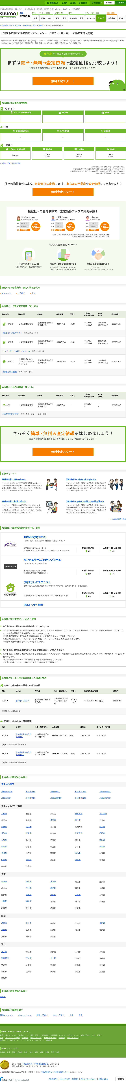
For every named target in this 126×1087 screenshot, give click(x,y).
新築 (43, 18)
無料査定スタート (63, 81)
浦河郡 (78, 860)
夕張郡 (4, 853)
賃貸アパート (23, 1035)
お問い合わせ (103, 1079)
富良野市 (5, 958)
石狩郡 (4, 840)
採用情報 (121, 1079)
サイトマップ (65, 1079)
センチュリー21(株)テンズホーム (16, 351)
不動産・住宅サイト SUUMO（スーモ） (15, 1031)
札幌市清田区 (105, 798)
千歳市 (4, 827)
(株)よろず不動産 (10, 372)
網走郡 (53, 888)
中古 (50, 18)
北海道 (40, 25)
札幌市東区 (55, 791)
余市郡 (102, 846)
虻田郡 (102, 840)
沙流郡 (28, 860)
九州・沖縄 (55, 1052)
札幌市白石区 (80, 791)
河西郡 (53, 895)
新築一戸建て (42, 1015)
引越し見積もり (72, 1038)
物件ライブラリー (16, 1040)
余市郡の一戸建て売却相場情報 (10, 163)
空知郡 (28, 958)
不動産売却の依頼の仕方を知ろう (81, 479)
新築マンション (6, 1015)
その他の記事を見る (119, 519)
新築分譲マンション (58, 1035)
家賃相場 (45, 1035)
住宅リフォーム (36, 1038)
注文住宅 (73, 18)
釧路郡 (28, 901)
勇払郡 (78, 853)
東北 (8, 1052)
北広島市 (78, 833)
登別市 (4, 833)
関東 (14, 1052)
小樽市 (4, 813)
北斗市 (28, 923)
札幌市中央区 (6, 791)
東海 (31, 1052)
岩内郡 (4, 846)
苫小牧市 (103, 813)
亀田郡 (102, 923)
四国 (41, 1052)
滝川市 (28, 827)
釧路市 (4, 881)
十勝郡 (4, 901)
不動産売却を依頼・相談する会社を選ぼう (85, 501)
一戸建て (21, 293)
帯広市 (28, 881)
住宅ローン (4, 1040)
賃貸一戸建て (35, 1035)
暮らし (121, 18)
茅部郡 (4, 930)
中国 (47, 1052)
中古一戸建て (58, 1015)
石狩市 (102, 833)
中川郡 (28, 888)
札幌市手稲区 (80, 798)
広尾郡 (78, 895)
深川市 (102, 827)
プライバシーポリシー (88, 1079)
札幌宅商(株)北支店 (11, 414)
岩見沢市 (78, 813)
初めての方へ (53, 1079)
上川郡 (53, 958)
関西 (36, 1052)
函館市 (4, 923)
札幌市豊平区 (105, 791)
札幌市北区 (30, 791)
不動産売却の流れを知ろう (14, 479)
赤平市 (78, 820)
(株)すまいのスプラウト (12, 333)
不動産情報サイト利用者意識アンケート (55, 1072)
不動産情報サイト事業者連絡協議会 (35, 1064)
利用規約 (75, 1079)
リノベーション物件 (12, 1038)
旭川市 (4, 952)
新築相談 (62, 1038)
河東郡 (28, 895)
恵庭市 (28, 833)
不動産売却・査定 (29, 25)
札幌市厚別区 (56, 798)
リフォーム (90, 18)
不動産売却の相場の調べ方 (14, 501)
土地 (81, 18)
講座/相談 (111, 18)
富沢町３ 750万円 (22, 701)
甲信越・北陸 (22, 1052)
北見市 (53, 881)
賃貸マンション (10, 1035)
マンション (6, 293)
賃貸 (35, 18)
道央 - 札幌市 (7, 784)
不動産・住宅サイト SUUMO (10, 25)
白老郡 (4, 860)
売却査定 (101, 18)
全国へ (22, 13)
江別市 (53, 820)
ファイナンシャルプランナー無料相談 (38, 1040)
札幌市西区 (30, 798)
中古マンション (24, 1015)
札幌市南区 (6, 798)
